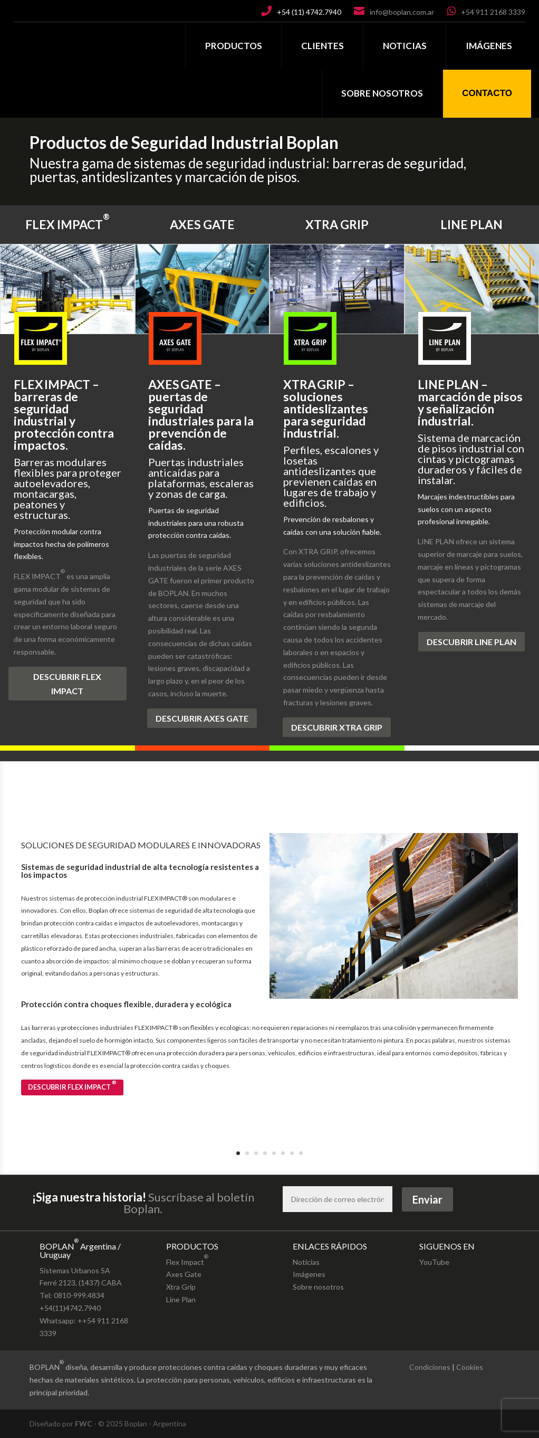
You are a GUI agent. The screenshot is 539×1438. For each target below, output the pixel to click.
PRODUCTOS (233, 45)
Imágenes (309, 1274)
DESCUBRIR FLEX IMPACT (67, 683)
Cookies (469, 1367)
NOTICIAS (405, 45)
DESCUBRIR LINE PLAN (471, 642)
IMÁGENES (489, 45)
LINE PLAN (471, 224)
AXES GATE (202, 224)
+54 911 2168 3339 (493, 11)
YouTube (434, 1261)
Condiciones (429, 1367)
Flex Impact (187, 1258)
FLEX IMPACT (67, 219)
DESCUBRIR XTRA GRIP (336, 727)
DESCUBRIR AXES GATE (202, 718)
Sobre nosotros (318, 1286)
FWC (83, 1423)
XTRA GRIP (337, 224)
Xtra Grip (181, 1286)
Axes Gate (183, 1274)
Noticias (306, 1261)
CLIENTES (322, 45)
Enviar (427, 1199)
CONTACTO (487, 93)
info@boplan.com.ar (402, 11)
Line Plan (181, 1299)
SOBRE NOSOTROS (382, 93)
